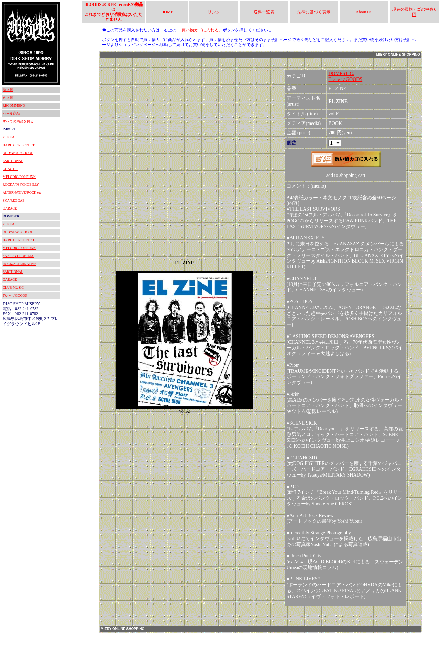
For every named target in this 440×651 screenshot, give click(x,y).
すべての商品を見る (18, 121)
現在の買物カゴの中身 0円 (414, 12)
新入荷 (8, 90)
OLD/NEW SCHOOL (18, 153)
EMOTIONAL (13, 161)
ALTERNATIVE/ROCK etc (22, 192)
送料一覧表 (264, 12)
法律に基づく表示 (313, 12)
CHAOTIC (10, 169)
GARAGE (10, 208)
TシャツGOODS (15, 295)
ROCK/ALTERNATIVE (19, 264)
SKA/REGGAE (13, 200)
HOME (167, 12)
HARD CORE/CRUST (19, 145)
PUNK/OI (10, 137)
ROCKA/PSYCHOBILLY (21, 184)
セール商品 (11, 113)
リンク (214, 12)
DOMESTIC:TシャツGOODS (345, 76)
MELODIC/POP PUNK (19, 177)
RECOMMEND (14, 105)
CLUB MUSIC (13, 287)
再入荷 (8, 97)
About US (364, 12)
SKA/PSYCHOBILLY (18, 256)
